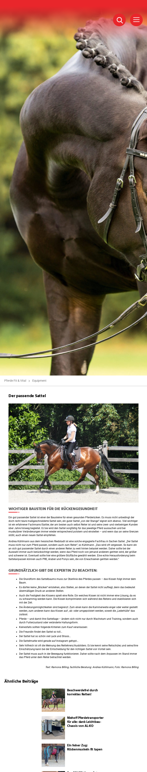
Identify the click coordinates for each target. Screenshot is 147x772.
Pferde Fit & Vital (15, 380)
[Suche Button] (119, 20)
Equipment (39, 380)
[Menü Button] (136, 20)
